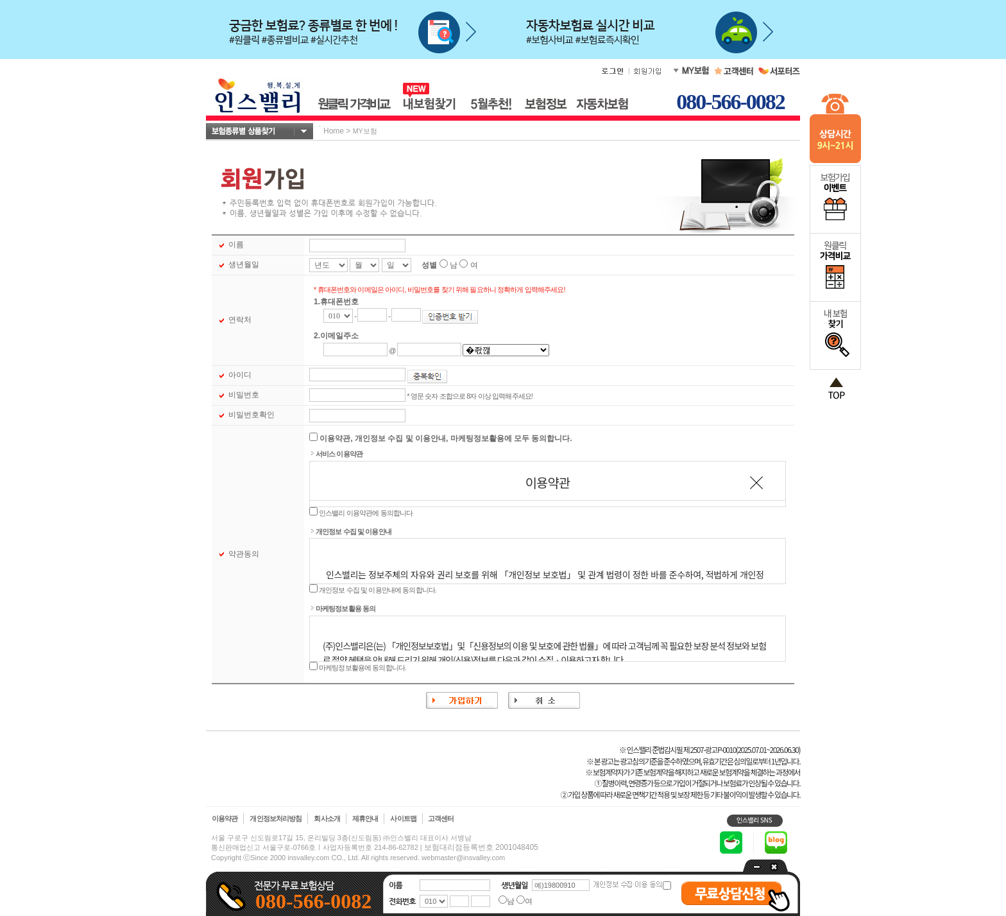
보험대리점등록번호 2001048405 (481, 847)
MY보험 (365, 131)
